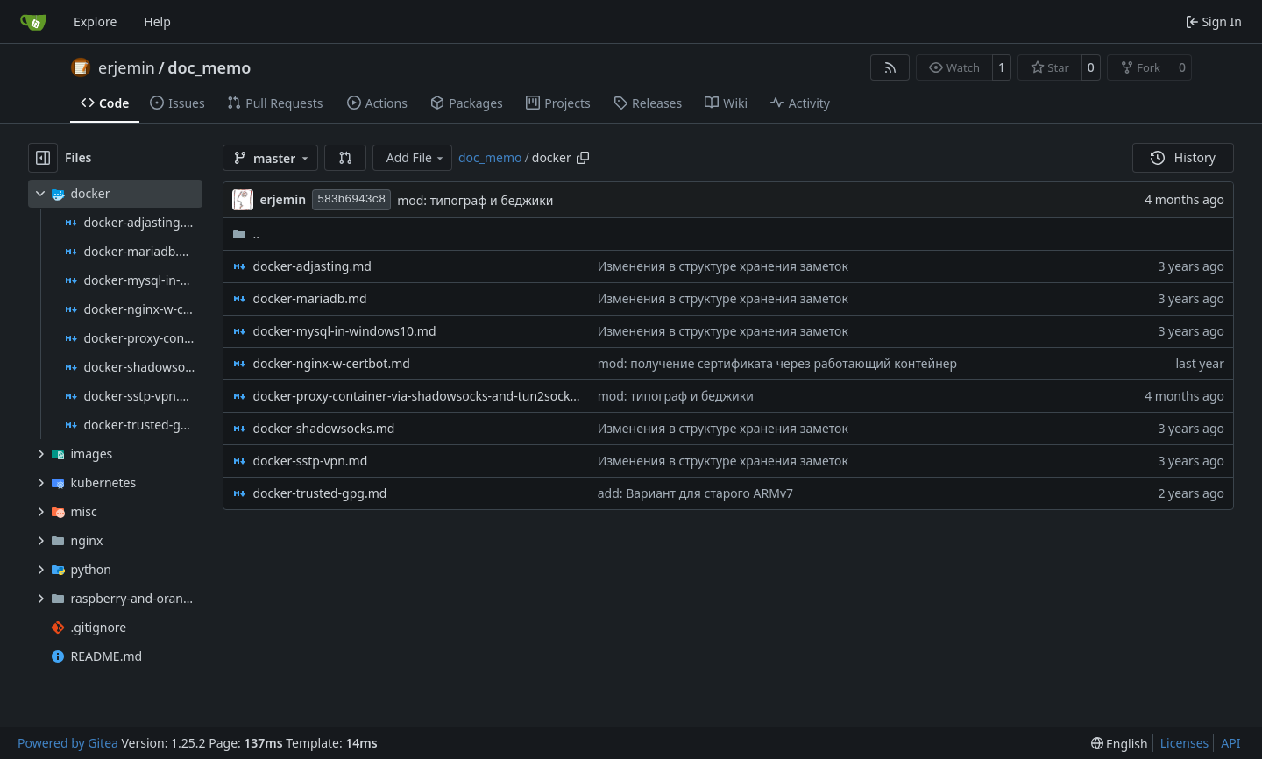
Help (157, 21)
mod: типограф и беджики (475, 200)
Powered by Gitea (68, 742)
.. (245, 233)
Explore (95, 21)
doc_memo (209, 67)
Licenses (1184, 742)
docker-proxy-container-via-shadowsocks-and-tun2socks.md (415, 395)
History (1183, 157)
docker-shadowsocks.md (323, 428)
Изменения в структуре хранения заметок (723, 266)
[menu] (1119, 743)
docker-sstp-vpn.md (309, 460)
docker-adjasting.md (311, 266)
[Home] (33, 22)
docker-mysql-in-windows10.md (344, 331)
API (1230, 742)
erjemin (126, 67)
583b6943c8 (351, 199)
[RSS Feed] (890, 67)
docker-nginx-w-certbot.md (330, 363)
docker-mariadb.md (309, 298)
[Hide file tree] (43, 158)
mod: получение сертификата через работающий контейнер (777, 363)
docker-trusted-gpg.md (319, 493)
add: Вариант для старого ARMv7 (695, 493)
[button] (345, 158)
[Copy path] (583, 158)
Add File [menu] (416, 157)
